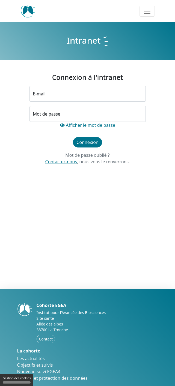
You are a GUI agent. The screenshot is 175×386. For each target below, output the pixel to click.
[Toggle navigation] (147, 11)
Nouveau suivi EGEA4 (39, 372)
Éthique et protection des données (52, 378)
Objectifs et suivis (35, 365)
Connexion (87, 142)
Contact (46, 339)
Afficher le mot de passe (87, 125)
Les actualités (31, 358)
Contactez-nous (61, 162)
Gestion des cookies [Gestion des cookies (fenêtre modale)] (17, 380)
